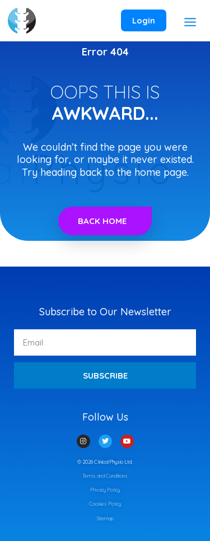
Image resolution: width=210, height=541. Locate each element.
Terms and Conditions (105, 476)
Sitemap (105, 518)
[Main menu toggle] (190, 22)
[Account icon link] (143, 20)
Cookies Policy (105, 504)
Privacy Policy (105, 490)
